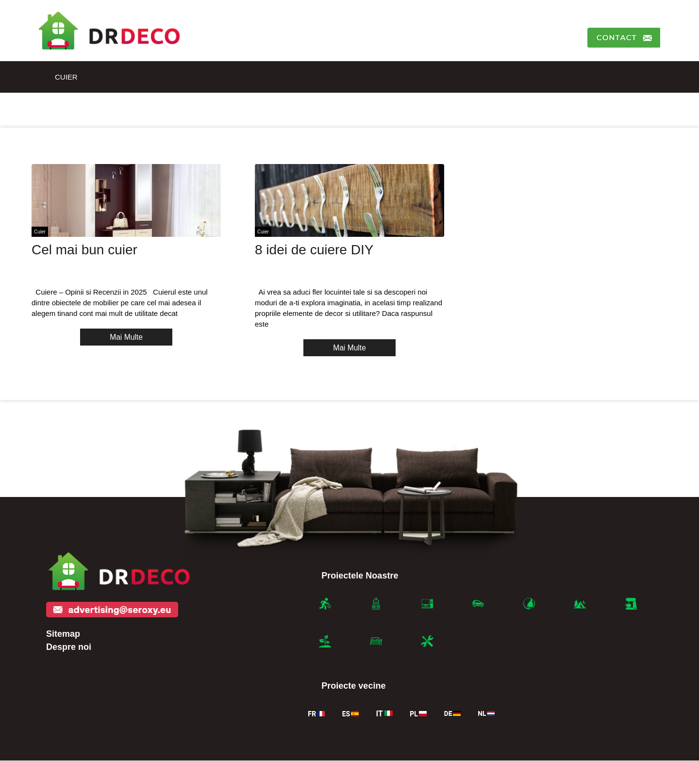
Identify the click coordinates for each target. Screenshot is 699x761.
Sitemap (63, 634)
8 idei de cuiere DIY (314, 249)
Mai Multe (126, 337)
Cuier (66, 77)
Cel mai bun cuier (84, 249)
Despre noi (68, 647)
